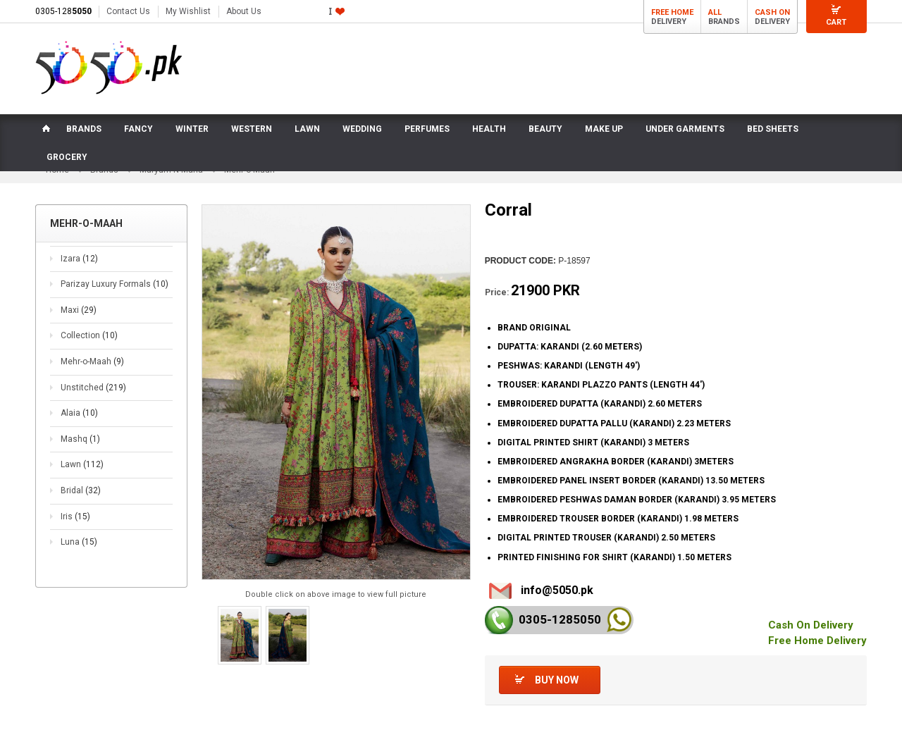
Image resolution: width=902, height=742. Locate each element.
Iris (75, 516)
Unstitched (93, 387)
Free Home (672, 12)
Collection (89, 336)
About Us (243, 11)
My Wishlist (188, 11)
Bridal (81, 490)
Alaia (79, 413)
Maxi (79, 310)
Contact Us (128, 11)
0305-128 (63, 11)
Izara (79, 259)
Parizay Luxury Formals (114, 284)
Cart (836, 22)
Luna (79, 542)
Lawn (82, 464)
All (715, 12)
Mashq (80, 439)
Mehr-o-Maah (92, 361)
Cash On (772, 12)
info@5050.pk (557, 590)
